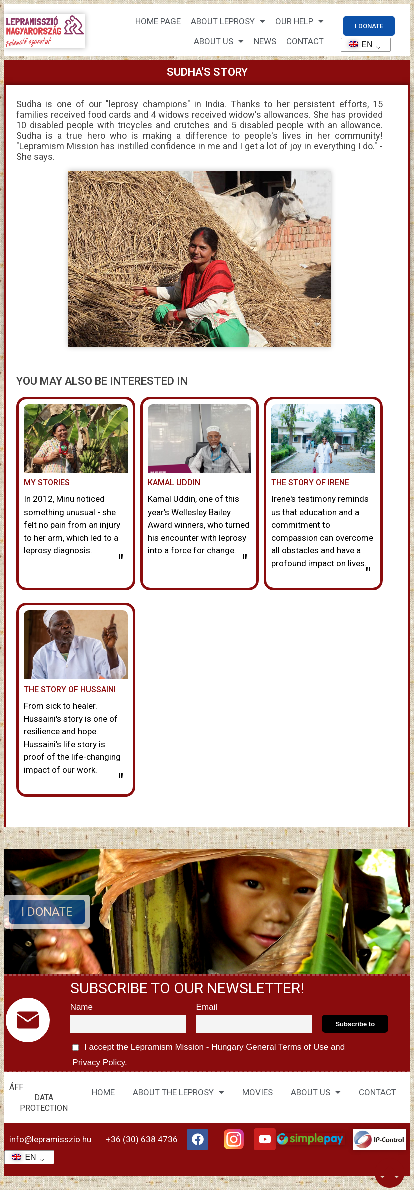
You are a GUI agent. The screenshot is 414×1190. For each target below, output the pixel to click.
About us (219, 41)
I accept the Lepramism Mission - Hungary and (207, 1053)
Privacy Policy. (98, 1062)
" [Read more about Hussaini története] (120, 781)
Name (81, 1007)
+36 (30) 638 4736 (142, 1139)
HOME (103, 1092)
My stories (47, 482)
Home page (158, 21)
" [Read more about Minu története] (120, 562)
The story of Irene (310, 482)
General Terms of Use (286, 1047)
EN (357, 44)
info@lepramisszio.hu (50, 1139)
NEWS (265, 41)
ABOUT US (316, 1092)
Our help (299, 21)
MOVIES (257, 1092)
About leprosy (228, 21)
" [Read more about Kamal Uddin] (244, 562)
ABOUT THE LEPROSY (178, 1092)
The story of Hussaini (70, 689)
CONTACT (305, 41)
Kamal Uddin (174, 482)
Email (207, 1007)
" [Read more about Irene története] (368, 575)
